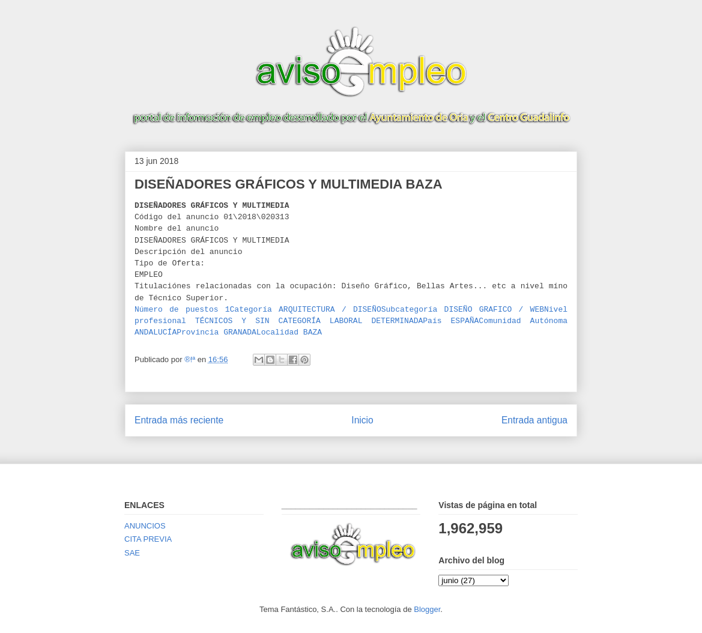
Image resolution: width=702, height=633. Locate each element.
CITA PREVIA (148, 539)
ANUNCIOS (145, 525)
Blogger (427, 609)
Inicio (362, 420)
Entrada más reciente (179, 420)
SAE (132, 552)
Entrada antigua (534, 420)
